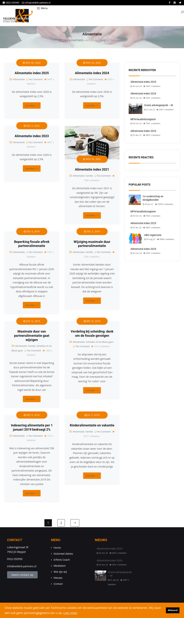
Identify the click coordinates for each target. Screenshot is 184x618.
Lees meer (30, 105)
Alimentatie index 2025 (32, 73)
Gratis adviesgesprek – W (158, 105)
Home (57, 548)
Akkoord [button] (173, 610)
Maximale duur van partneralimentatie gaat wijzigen (31, 336)
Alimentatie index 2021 (92, 170)
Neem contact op (22, 575)
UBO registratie (152, 235)
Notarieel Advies (63, 554)
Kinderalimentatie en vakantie (92, 426)
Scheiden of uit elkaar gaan (99, 342)
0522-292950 (11, 2)
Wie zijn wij (60, 572)
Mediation (60, 566)
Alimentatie (19, 79)
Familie (89, 176)
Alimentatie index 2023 (32, 136)
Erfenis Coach (62, 560)
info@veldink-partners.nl (36, 2)
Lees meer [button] (70, 613)
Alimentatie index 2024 (92, 73)
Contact (58, 584)
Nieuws (58, 578)
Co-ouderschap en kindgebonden (153, 198)
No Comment (36, 79)
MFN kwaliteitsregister (143, 119)
